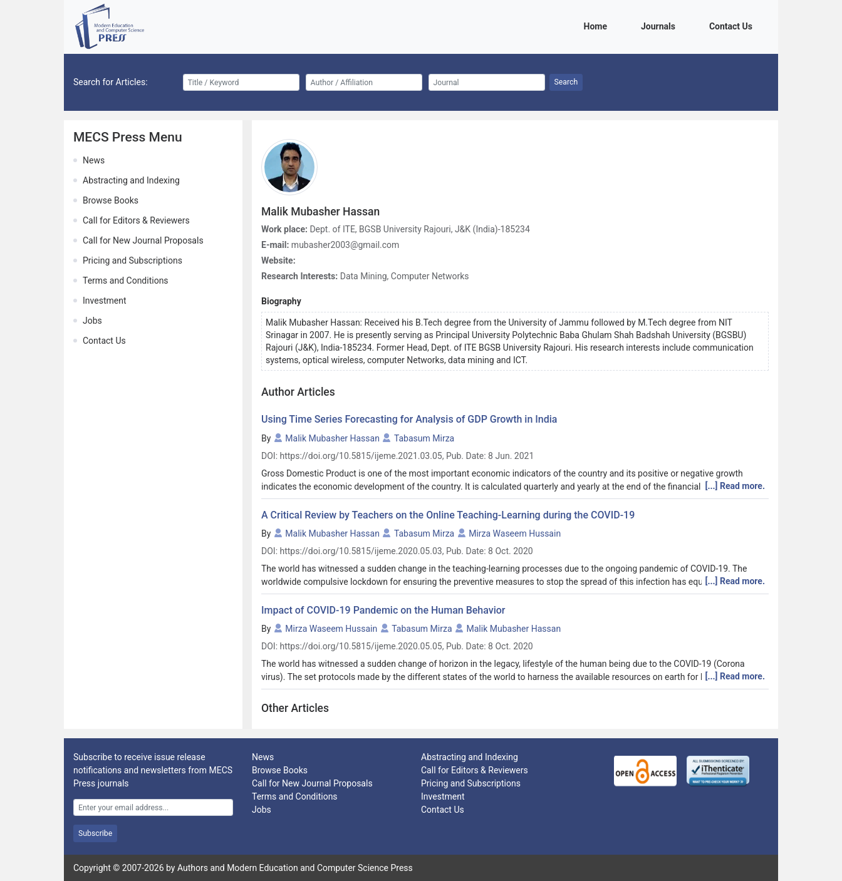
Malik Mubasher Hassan (332, 438)
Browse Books (110, 200)
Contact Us (733, 25)
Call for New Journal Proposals (143, 240)
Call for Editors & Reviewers (136, 220)
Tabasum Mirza (424, 438)
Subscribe (95, 833)
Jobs (92, 321)
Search (566, 82)
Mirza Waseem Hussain (515, 533)
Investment (104, 301)
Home (597, 25)
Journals (660, 25)
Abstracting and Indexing (131, 180)
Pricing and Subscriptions (132, 260)
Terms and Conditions (126, 281)
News (94, 160)
